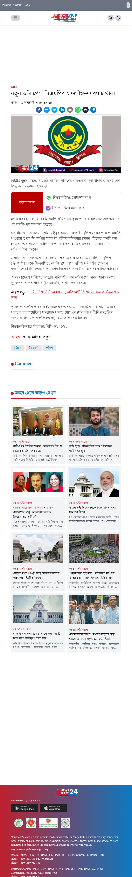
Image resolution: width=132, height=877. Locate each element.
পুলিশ (49, 348)
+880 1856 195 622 (29, 859)
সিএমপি (33, 348)
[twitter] (54, 110)
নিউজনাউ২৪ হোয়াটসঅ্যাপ (68, 198)
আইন (14, 87)
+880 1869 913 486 (29, 863)
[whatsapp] (78, 110)
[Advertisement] (66, 54)
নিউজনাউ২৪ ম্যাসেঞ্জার (65, 208)
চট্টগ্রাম (17, 348)
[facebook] (39, 110)
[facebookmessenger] (47, 110)
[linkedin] (62, 110)
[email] (70, 110)
